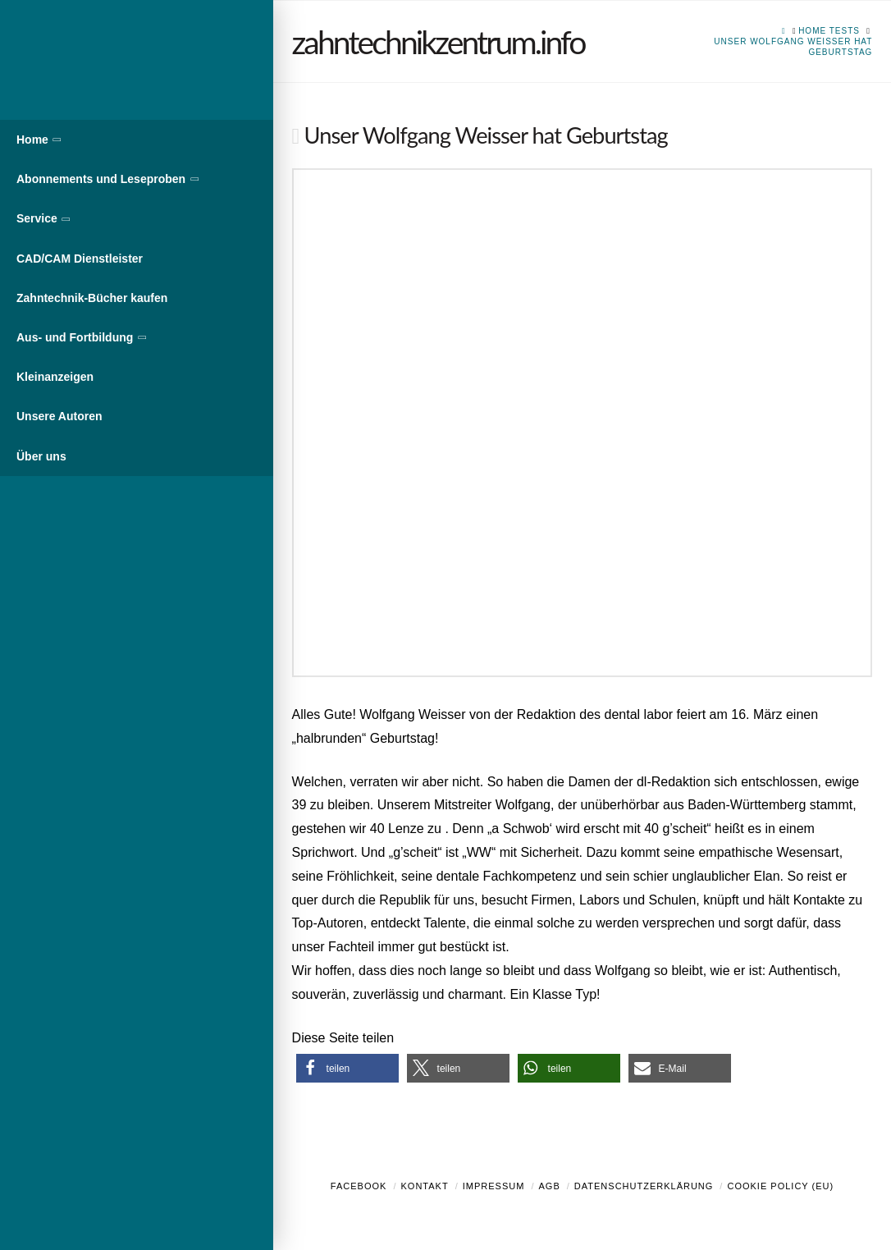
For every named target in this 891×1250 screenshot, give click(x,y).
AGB (549, 1186)
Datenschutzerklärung (644, 1186)
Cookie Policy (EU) (780, 1186)
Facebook (359, 1186)
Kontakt (425, 1186)
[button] (347, 1068)
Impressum (494, 1186)
